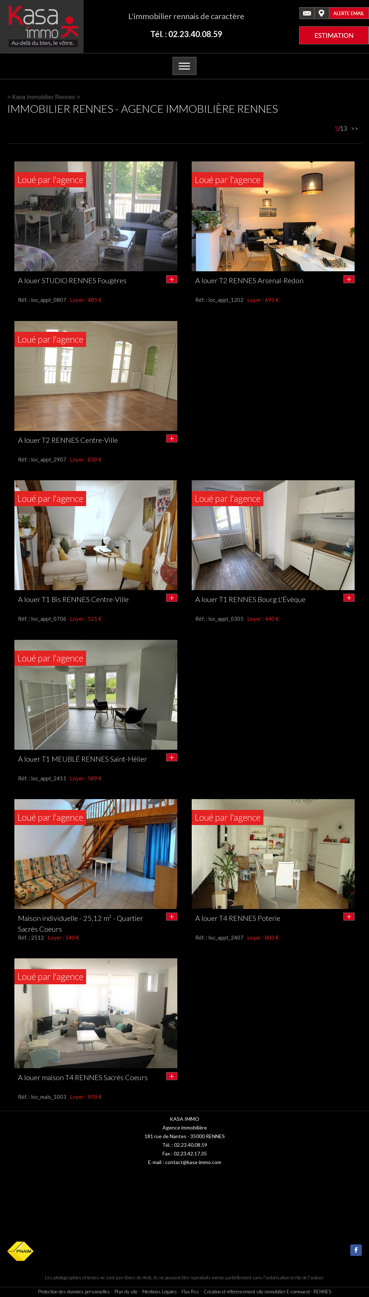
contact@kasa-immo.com (193, 1162)
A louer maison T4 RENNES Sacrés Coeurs (83, 1077)
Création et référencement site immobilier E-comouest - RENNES (267, 1291)
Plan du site (126, 1291)
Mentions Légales (159, 1291)
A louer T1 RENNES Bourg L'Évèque (250, 599)
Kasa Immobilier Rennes (43, 97)
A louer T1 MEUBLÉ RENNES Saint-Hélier (82, 758)
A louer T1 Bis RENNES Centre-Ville (73, 599)
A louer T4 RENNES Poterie (237, 918)
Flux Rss (190, 1291)
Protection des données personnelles (74, 1291)
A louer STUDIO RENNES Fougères (72, 280)
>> (354, 128)
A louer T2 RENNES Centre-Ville (68, 440)
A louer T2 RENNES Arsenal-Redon (249, 280)
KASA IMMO (184, 1119)
